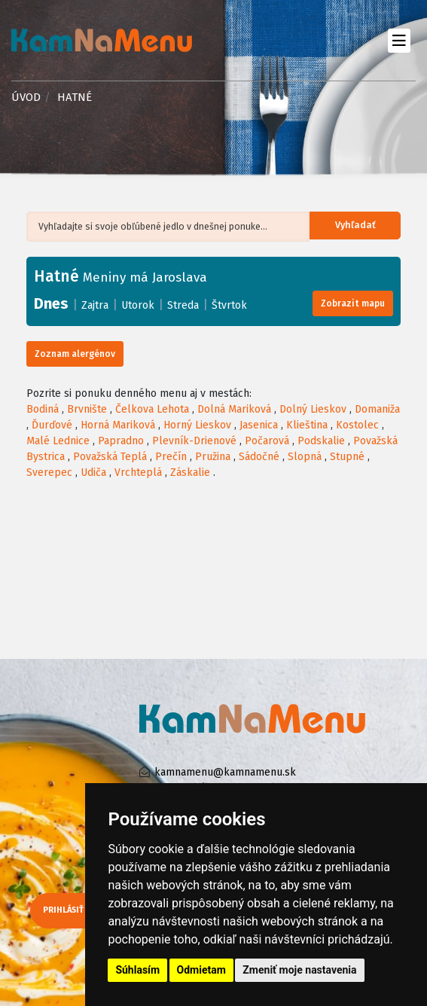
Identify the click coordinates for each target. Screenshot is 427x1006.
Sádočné (259, 456)
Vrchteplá (138, 472)
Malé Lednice (58, 440)
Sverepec (49, 472)
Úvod (26, 97)
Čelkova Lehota (152, 409)
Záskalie (190, 472)
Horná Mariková (118, 425)
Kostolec (357, 425)
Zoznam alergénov (75, 354)
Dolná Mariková (234, 409)
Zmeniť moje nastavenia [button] (299, 970)
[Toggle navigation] (399, 40)
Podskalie (321, 440)
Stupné (347, 456)
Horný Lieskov (197, 425)
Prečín (171, 456)
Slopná (305, 456)
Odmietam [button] (201, 970)
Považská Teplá (110, 456)
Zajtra (94, 305)
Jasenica (258, 425)
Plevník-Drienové (194, 440)
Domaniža (377, 409)
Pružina (212, 456)
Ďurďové (52, 425)
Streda (183, 305)
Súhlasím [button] (137, 970)
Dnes (51, 303)
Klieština (307, 425)
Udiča (93, 472)
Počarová (267, 440)
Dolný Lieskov (312, 409)
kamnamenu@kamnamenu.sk (225, 772)
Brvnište (87, 409)
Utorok (137, 305)
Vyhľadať (363, 227)
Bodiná (42, 409)
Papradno (121, 440)
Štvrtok (229, 305)
